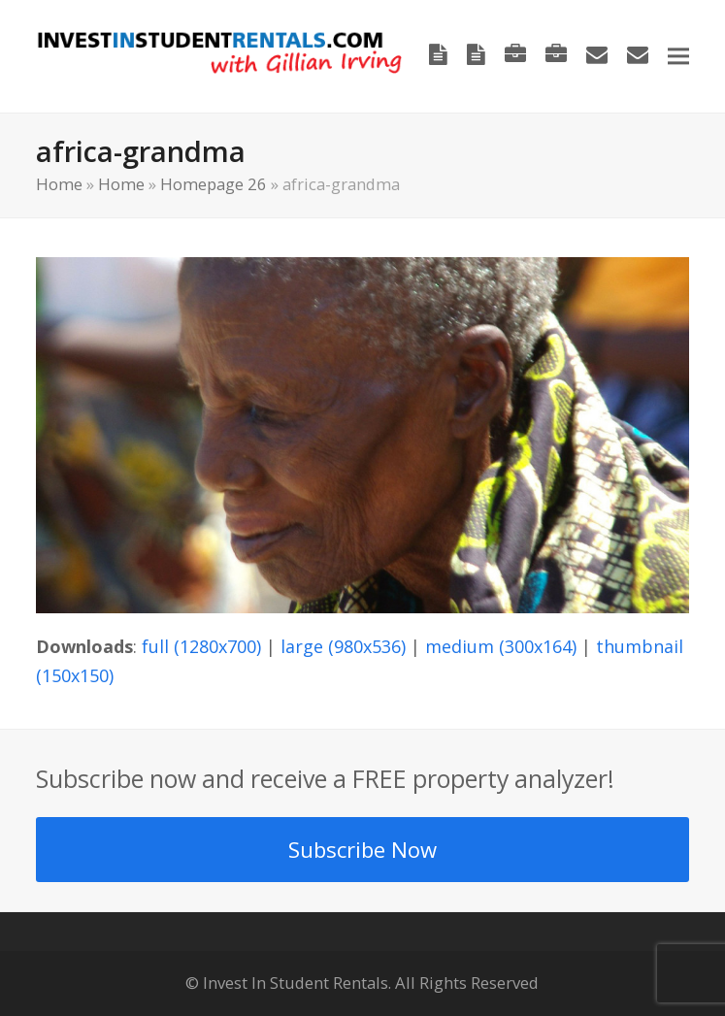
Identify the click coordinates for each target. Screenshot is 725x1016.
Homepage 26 (213, 184)
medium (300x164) (501, 646)
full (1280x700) (201, 646)
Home (59, 184)
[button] (678, 56)
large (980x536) (343, 646)
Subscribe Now (362, 849)
